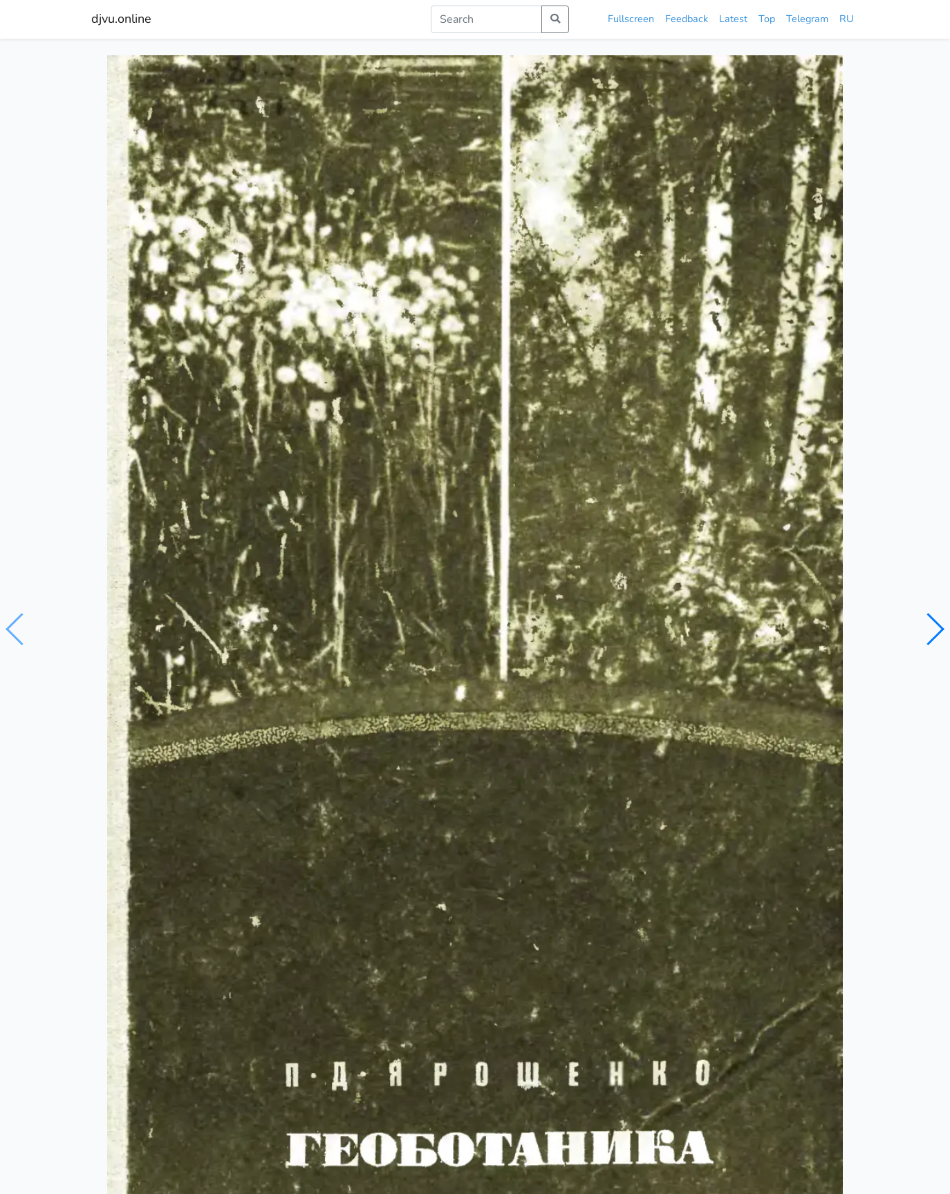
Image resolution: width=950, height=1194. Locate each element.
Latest (733, 19)
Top (766, 19)
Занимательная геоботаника (172, 884)
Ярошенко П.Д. (176, 621)
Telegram (807, 19)
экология (207, 648)
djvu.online (121, 18)
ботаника (258, 648)
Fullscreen (631, 19)
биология (156, 648)
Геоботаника (705, 884)
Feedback (686, 19)
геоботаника (316, 648)
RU (846, 19)
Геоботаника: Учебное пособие (556, 875)
